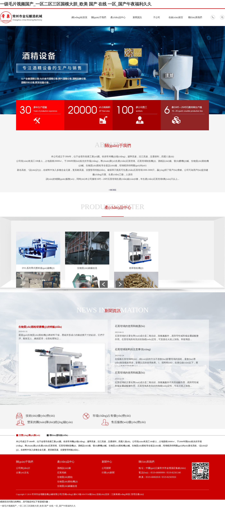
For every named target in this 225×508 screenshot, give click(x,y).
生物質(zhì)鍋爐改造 (87, 268)
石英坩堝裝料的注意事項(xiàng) (133, 349)
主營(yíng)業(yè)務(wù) (29, 435)
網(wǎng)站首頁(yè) (79, 26)
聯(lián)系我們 (195, 17)
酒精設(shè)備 (64, 468)
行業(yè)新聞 (108, 472)
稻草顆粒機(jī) (136, 268)
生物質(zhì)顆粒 (65, 477)
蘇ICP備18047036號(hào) (85, 494)
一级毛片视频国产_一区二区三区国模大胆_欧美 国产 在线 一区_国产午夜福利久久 (76, 4)
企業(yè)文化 (22, 472)
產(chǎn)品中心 (118, 17)
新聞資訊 (137, 17)
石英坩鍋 (61, 472)
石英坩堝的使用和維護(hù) (130, 326)
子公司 (156, 17)
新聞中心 (107, 461)
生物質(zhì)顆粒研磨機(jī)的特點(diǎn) (40, 327)
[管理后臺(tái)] (137, 494)
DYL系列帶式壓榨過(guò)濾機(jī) (38, 268)
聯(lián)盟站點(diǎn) (59, 435)
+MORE (112, 190)
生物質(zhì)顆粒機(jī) (67, 481)
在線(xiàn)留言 (176, 17)
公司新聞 (106, 468)
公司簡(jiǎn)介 (23, 468)
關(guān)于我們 (98, 17)
